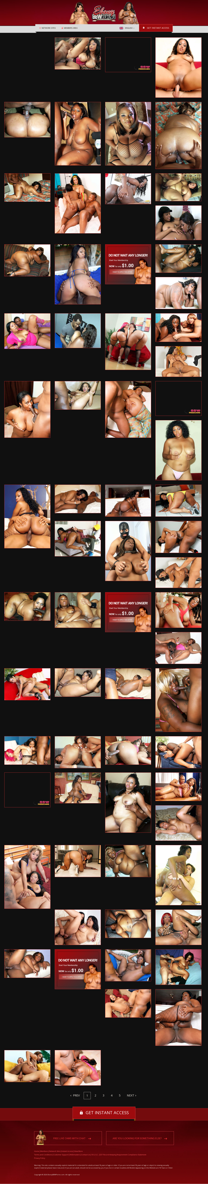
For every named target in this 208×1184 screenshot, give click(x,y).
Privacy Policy (39, 1158)
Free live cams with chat (69, 1138)
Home (36, 1151)
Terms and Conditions (43, 1155)
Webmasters (75, 1155)
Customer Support (61, 1155)
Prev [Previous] (76, 1095)
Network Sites (49, 28)
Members (44, 1151)
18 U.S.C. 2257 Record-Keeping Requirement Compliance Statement (118, 1155)
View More (78, 1151)
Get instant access (158, 27)
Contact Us (85, 1155)
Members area (70, 28)
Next (130, 1095)
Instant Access (67, 1151)
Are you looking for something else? (137, 1138)
